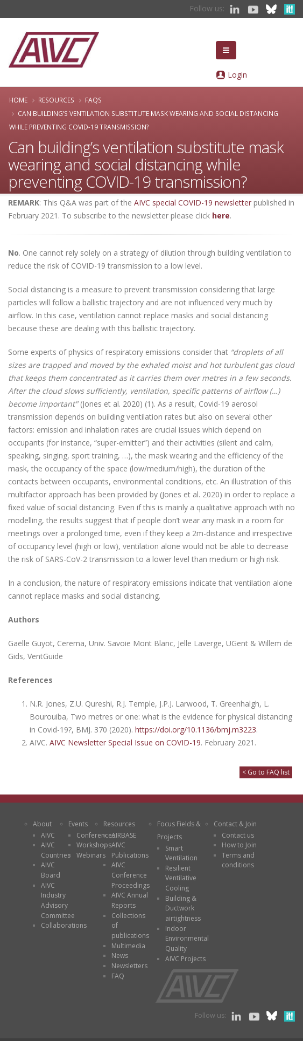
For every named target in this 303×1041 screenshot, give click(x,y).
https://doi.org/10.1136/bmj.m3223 (195, 729)
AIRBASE (123, 835)
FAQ (117, 976)
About (42, 823)
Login (237, 75)
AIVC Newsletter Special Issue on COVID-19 (125, 742)
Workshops (93, 845)
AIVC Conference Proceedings (130, 874)
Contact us (238, 835)
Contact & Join (235, 823)
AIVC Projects (185, 958)
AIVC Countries (56, 850)
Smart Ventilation (181, 853)
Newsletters (129, 965)
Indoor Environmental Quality (187, 938)
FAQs (93, 99)
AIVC (48, 835)
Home (18, 99)
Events (78, 823)
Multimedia (128, 945)
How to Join (239, 845)
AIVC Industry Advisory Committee (58, 900)
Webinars (90, 855)
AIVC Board (50, 870)
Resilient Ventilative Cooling (180, 878)
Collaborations (64, 925)
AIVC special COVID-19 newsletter (192, 202)
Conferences (95, 835)
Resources (56, 99)
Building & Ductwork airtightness (183, 908)
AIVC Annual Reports (129, 900)
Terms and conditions (238, 860)
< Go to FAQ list (266, 772)
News (119, 955)
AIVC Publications (130, 850)
